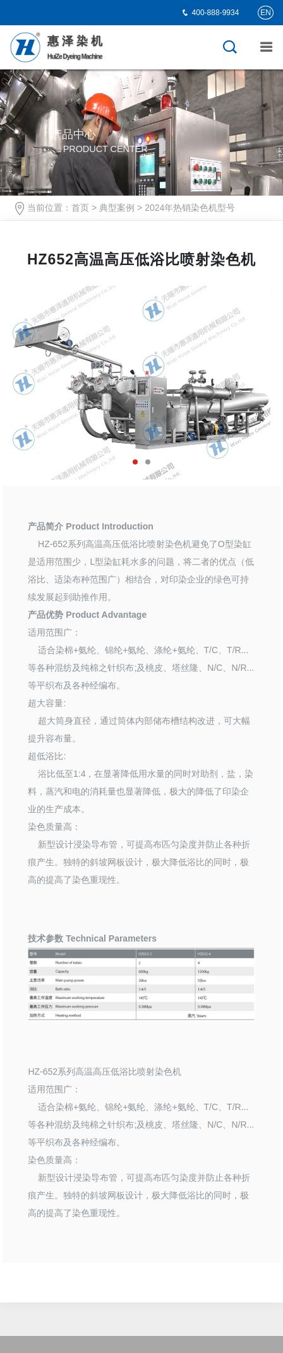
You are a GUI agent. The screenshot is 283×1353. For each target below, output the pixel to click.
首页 (80, 208)
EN (265, 12)
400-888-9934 (215, 12)
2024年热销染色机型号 (190, 208)
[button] (135, 461)
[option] (141, 383)
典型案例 (117, 208)
